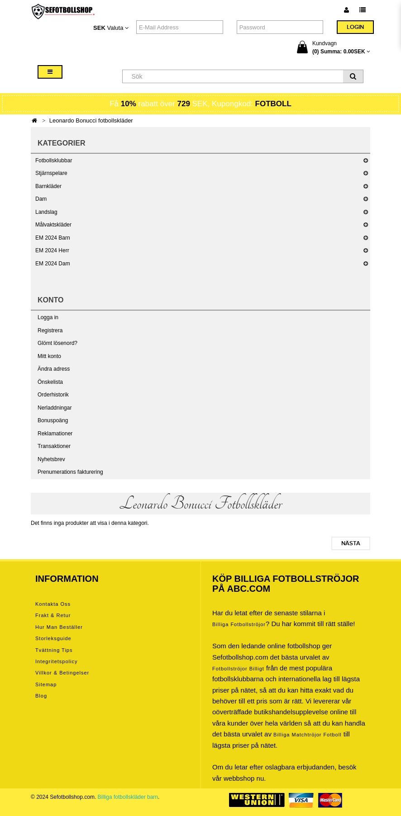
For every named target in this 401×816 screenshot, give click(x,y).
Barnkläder (48, 186)
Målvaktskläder (53, 225)
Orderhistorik (53, 394)
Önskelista (50, 382)
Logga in (48, 317)
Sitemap (46, 684)
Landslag (46, 212)
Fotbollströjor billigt (238, 668)
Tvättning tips (53, 650)
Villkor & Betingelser (62, 672)
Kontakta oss (53, 604)
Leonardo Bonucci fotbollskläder (91, 120)
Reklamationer (55, 433)
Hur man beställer (59, 627)
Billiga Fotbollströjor (239, 624)
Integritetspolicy (56, 661)
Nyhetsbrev (51, 459)
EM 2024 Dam (52, 263)
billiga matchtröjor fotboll (307, 734)
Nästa (350, 543)
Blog (41, 695)
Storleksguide (53, 638)
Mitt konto (49, 356)
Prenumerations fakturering (70, 472)
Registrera (50, 330)
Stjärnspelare (51, 173)
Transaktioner (54, 446)
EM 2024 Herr (52, 250)
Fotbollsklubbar (53, 160)
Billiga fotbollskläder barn (128, 797)
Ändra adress (54, 369)
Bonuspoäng (53, 420)
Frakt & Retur (53, 615)
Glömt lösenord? (57, 343)
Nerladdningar (55, 408)
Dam (41, 199)
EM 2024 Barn (52, 238)
